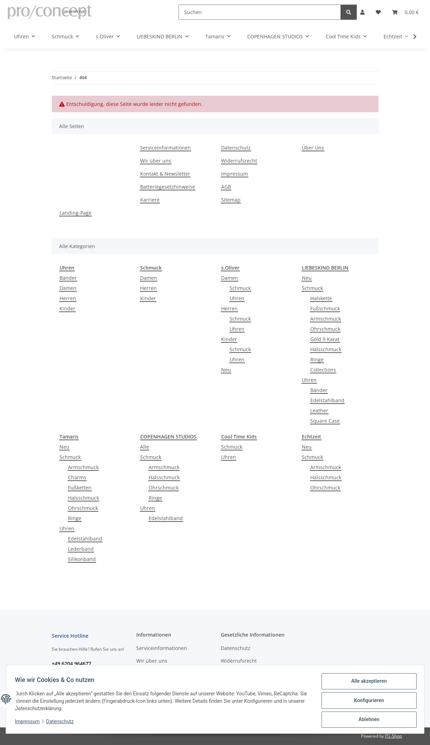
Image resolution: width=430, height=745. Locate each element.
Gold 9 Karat (324, 339)
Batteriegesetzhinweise (167, 186)
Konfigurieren (366, 702)
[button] (362, 12)
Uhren (237, 298)
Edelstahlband (327, 400)
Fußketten (80, 487)
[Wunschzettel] (378, 12)
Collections (323, 369)
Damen (68, 288)
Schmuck (240, 288)
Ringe (317, 359)
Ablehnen (366, 720)
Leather (319, 410)
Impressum (29, 723)
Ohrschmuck (325, 329)
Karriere (150, 199)
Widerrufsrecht (239, 160)
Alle (144, 446)
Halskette (321, 298)
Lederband (81, 548)
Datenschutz (62, 723)
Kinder (67, 308)
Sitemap (231, 199)
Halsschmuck (325, 349)
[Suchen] (260, 12)
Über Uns (313, 147)
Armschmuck (325, 318)
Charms (77, 477)
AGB (226, 186)
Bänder (68, 277)
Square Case (325, 420)
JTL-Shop (393, 736)
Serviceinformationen (165, 147)
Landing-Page (76, 212)
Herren (68, 298)
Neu (226, 369)
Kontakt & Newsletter (165, 173)
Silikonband (82, 559)
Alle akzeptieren (366, 683)
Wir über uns (155, 160)
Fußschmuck (325, 308)
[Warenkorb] (405, 12)
